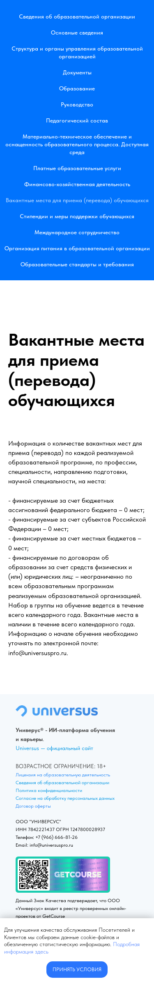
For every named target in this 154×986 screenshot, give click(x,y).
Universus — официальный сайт (54, 748)
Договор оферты (33, 806)
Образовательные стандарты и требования (77, 264)
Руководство (77, 104)
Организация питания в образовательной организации (77, 248)
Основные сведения (77, 32)
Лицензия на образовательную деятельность (63, 775)
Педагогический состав (77, 120)
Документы (77, 72)
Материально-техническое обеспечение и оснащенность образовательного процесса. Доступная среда (77, 144)
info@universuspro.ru (37, 653)
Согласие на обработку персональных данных (65, 798)
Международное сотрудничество (77, 232)
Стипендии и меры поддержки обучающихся (77, 216)
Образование (77, 88)
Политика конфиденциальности (49, 790)
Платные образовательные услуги (77, 168)
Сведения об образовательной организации (77, 16)
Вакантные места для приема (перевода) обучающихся (77, 200)
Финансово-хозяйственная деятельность (77, 184)
